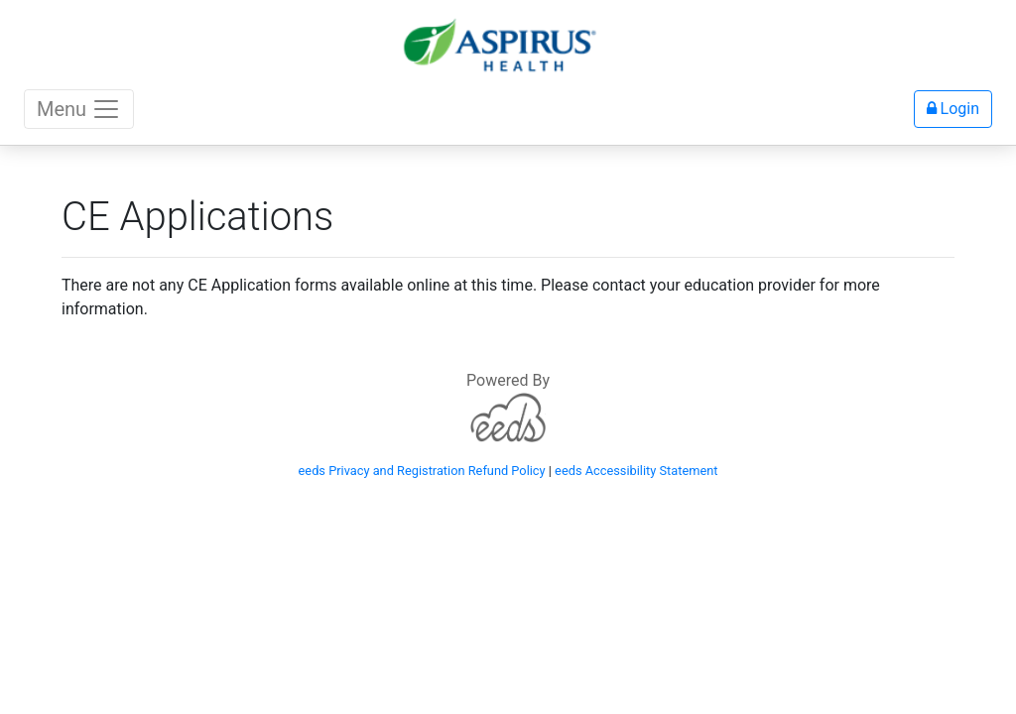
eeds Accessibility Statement (636, 470)
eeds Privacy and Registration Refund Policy (422, 470)
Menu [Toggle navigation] (79, 109)
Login (953, 108)
